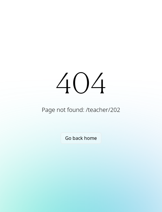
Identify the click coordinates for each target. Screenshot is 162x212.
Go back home (81, 138)
